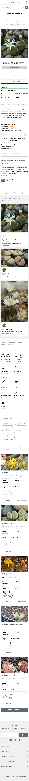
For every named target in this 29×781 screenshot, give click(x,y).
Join (23, 735)
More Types (22, 193)
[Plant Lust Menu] (2, 2)
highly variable (16, 134)
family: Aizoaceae (8, 424)
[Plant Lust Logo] (15, 2)
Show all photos (14, 67)
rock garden (4, 136)
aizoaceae (10, 126)
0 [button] (26, 1)
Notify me (14, 76)
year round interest (20, 136)
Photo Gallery (6, 193)
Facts (14, 192)
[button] (23, 7)
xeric (13, 136)
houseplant (23, 134)
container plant (8, 134)
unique (9, 136)
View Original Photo (7, 245)
